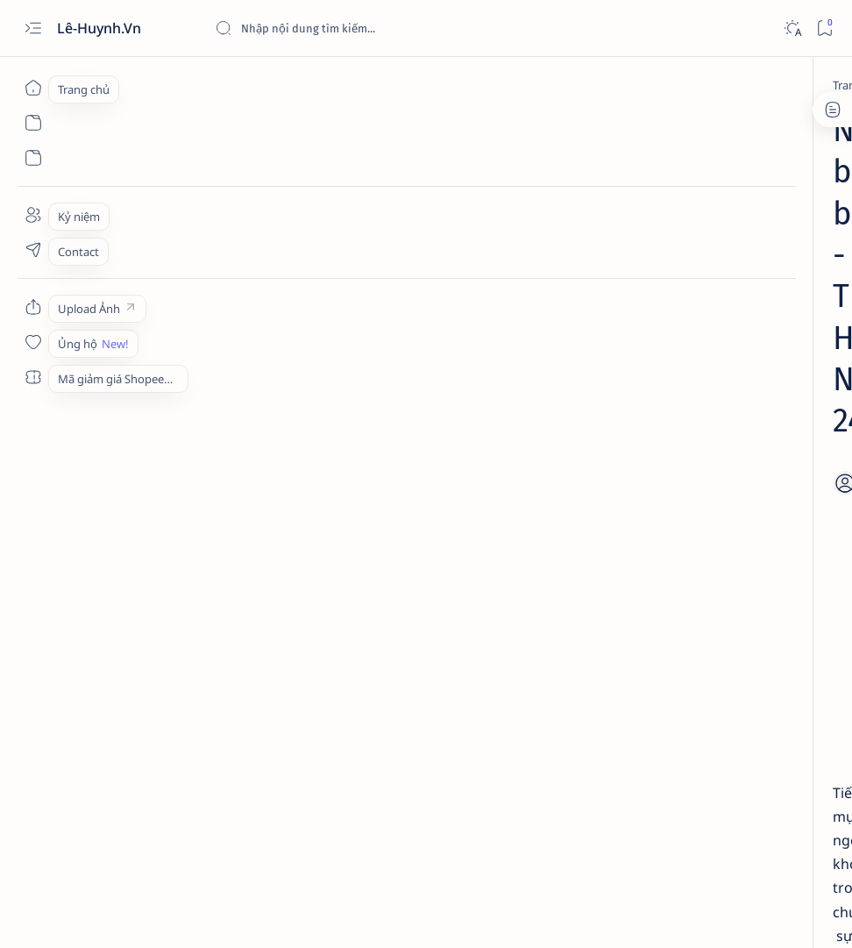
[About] (33, 214)
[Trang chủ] (33, 87)
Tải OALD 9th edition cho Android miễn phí (713, 554)
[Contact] (33, 249)
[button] (809, 164)
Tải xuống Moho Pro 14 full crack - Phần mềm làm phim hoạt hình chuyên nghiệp (722, 342)
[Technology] (727, 299)
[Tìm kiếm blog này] (346, 28)
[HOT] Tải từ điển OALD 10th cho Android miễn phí (722, 477)
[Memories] (181, 85)
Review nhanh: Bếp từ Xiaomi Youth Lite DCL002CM (727, 630)
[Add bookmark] (492, 223)
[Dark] (792, 28)
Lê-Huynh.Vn (101, 28)
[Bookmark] (824, 28)
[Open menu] (33, 28)
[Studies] (716, 443)
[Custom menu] (33, 306)
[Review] (715, 597)
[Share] (539, 223)
